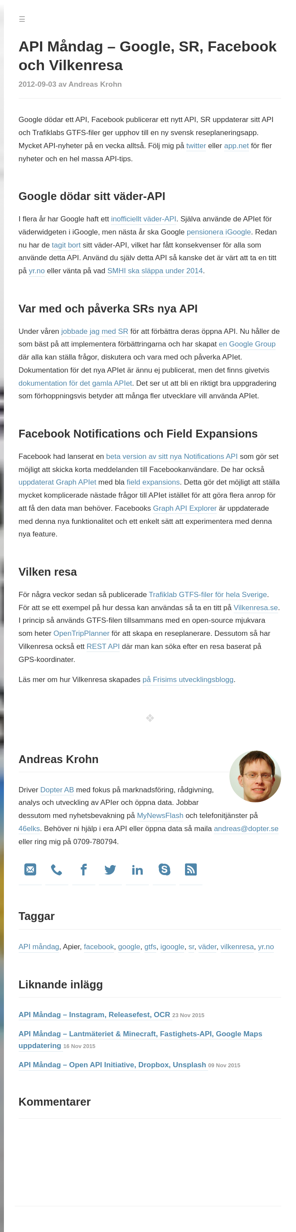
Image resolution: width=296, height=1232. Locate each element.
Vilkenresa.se (256, 608)
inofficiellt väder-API (143, 219)
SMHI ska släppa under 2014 (155, 271)
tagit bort (66, 245)
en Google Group (247, 344)
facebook (99, 947)
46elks (29, 829)
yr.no (37, 271)
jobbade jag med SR (94, 331)
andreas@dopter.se (246, 829)
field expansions (153, 482)
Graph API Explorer (185, 508)
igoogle (173, 947)
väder (207, 947)
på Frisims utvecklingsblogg (188, 679)
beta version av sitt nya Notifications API (172, 456)
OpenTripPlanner (82, 633)
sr (191, 947)
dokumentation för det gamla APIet (75, 383)
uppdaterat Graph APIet (58, 482)
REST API (103, 646)
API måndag (39, 947)
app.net (236, 146)
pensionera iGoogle (219, 232)
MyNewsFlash (160, 815)
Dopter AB (57, 790)
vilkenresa (237, 947)
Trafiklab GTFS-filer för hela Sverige (208, 595)
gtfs (150, 947)
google (129, 947)
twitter (196, 146)
